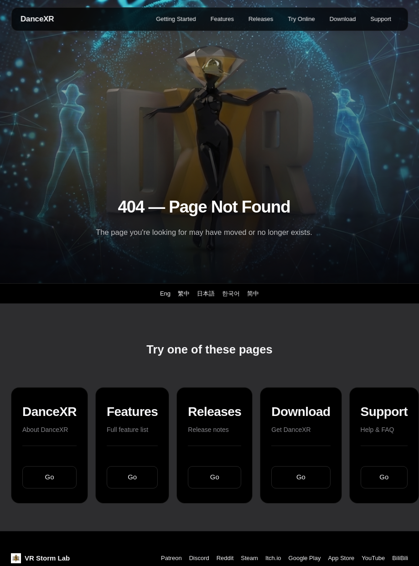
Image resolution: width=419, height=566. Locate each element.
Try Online (301, 19)
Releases (260, 19)
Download (343, 19)
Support (380, 19)
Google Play (305, 558)
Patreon (171, 558)
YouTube (373, 558)
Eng (165, 293)
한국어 (231, 293)
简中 (253, 293)
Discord (199, 558)
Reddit (225, 558)
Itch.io (273, 558)
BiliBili (400, 558)
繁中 (184, 293)
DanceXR (37, 19)
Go (49, 477)
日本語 (206, 293)
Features (222, 19)
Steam (249, 558)
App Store (341, 558)
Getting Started (176, 19)
